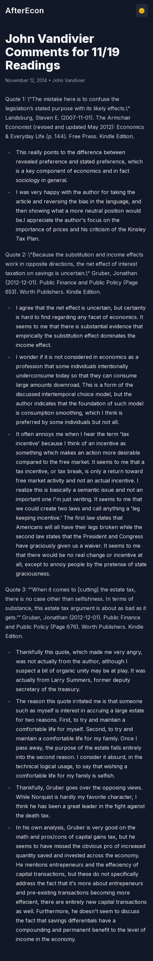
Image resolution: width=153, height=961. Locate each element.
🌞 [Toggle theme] (141, 10)
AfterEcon (24, 10)
